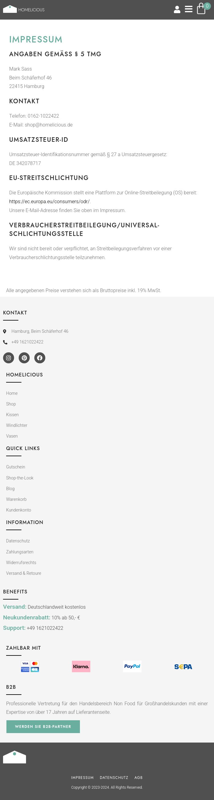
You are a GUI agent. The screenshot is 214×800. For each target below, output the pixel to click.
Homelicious (31, 10)
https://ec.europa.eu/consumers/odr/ (49, 201)
